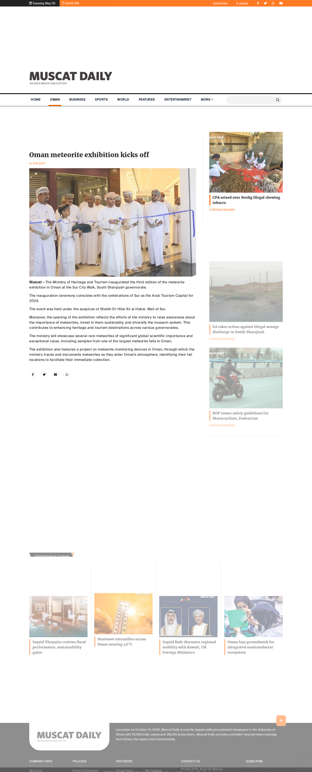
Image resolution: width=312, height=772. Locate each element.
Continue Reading (222, 444)
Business (77, 99)
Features (147, 99)
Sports (101, 99)
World (123, 99)
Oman (55, 99)
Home (36, 99)
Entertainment (178, 99)
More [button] (205, 99)
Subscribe (220, 3)
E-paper (242, 3)
